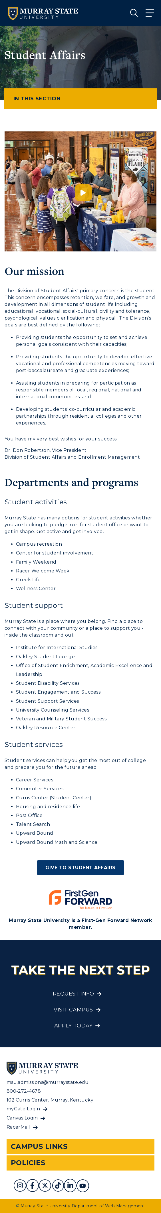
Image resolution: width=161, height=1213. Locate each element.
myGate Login (23, 1109)
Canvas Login (22, 1118)
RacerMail (18, 1127)
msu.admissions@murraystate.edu (48, 1082)
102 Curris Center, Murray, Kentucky (50, 1100)
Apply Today (73, 1026)
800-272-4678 (24, 1091)
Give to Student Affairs (80, 867)
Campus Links (39, 1146)
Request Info (73, 994)
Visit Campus (73, 1010)
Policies (28, 1163)
